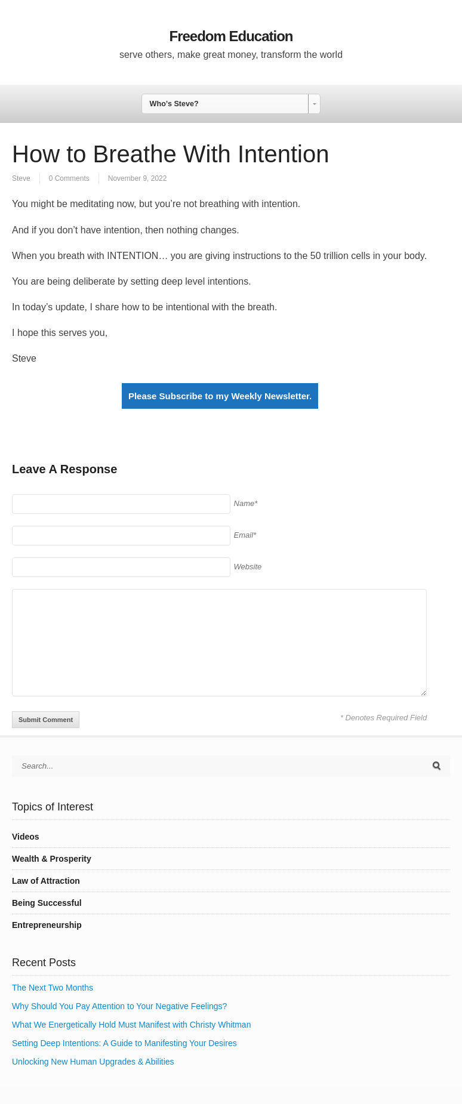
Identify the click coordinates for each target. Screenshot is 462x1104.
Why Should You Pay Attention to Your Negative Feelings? (119, 1006)
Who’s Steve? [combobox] (174, 104)
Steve (21, 178)
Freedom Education (230, 36)
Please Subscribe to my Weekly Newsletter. (220, 396)
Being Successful (47, 903)
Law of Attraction (46, 881)
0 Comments (69, 178)
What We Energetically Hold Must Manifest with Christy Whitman (131, 1024)
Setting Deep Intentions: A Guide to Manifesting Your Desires (124, 1043)
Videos (25, 836)
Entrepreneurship (47, 925)
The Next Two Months (52, 987)
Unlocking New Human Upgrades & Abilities (93, 1061)
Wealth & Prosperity (51, 859)
